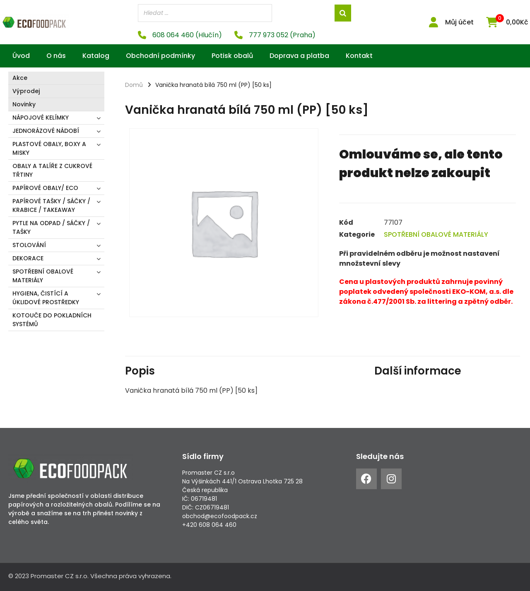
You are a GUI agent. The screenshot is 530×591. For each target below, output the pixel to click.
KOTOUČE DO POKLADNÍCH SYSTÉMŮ (52, 319)
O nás (56, 55)
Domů (134, 85)
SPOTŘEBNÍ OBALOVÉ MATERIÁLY (42, 275)
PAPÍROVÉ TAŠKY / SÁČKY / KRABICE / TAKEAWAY (51, 205)
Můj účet (459, 22)
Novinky (24, 104)
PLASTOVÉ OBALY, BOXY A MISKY (49, 148)
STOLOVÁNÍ (29, 245)
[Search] (343, 13)
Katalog (95, 55)
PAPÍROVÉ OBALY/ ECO (45, 188)
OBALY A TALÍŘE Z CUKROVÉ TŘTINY (52, 170)
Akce (19, 78)
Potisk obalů (232, 55)
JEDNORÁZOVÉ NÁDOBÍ (45, 131)
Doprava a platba (299, 55)
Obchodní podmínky (160, 55)
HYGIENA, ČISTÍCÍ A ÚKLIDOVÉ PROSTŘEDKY (45, 297)
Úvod (21, 55)
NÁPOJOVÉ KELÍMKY (40, 117)
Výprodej (26, 91)
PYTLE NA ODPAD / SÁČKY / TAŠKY (51, 227)
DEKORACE (27, 258)
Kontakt (359, 55)
